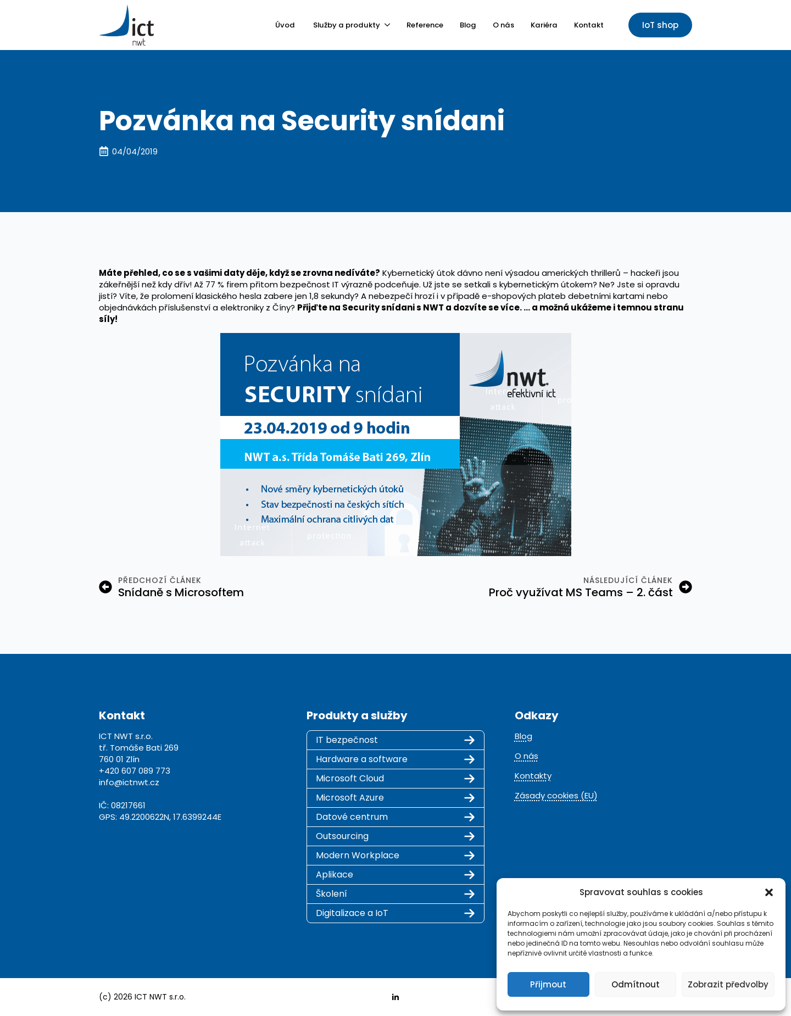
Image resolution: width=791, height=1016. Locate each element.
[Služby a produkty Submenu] (385, 25)
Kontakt (589, 25)
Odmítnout (635, 984)
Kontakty (533, 775)
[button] (769, 892)
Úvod (286, 25)
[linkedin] (395, 997)
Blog (468, 25)
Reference (424, 25)
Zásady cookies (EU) (556, 795)
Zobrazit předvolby (728, 984)
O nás (503, 25)
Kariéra (544, 25)
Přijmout (548, 984)
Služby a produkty (346, 25)
